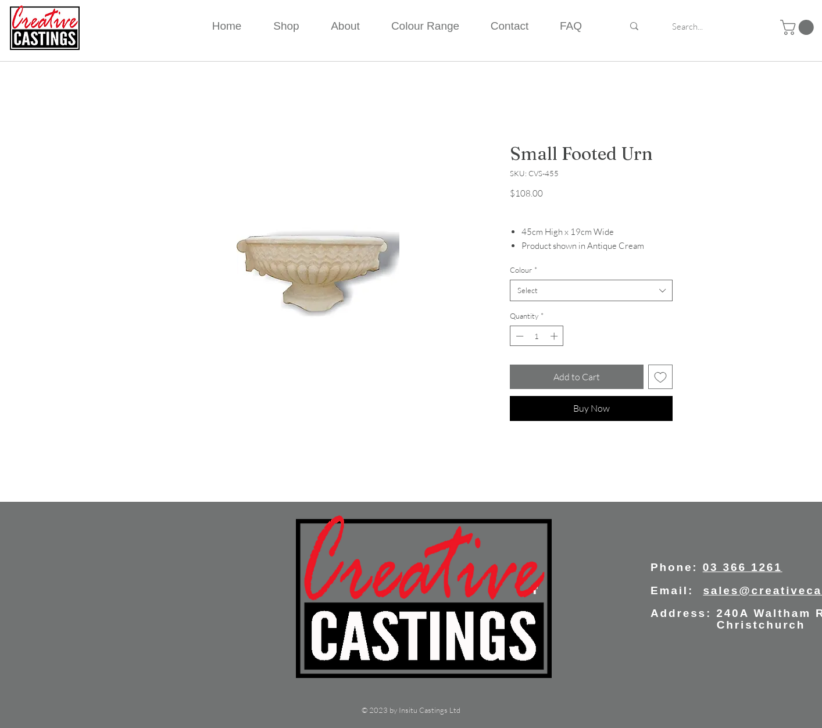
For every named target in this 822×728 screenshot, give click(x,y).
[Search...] (687, 26)
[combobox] (591, 290)
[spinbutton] (537, 336)
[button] (798, 27)
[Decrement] (519, 336)
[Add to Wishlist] (660, 377)
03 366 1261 (742, 567)
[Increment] (555, 336)
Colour (523, 269)
